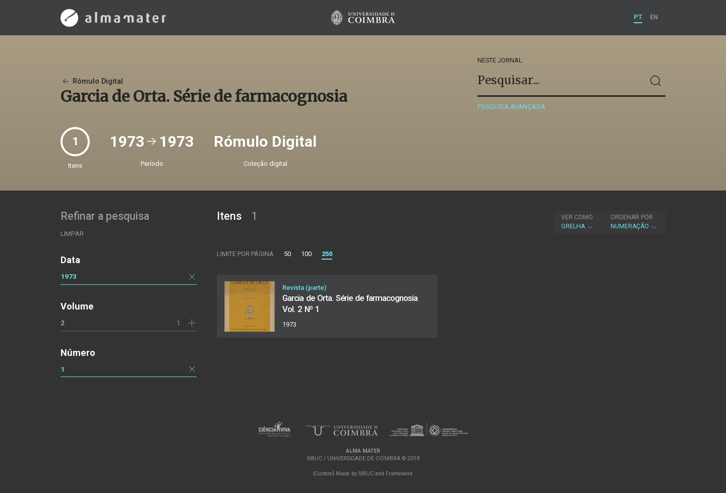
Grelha (577, 221)
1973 (68, 276)
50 (287, 254)
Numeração (634, 221)
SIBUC (366, 473)
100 (306, 254)
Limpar (72, 233)
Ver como (577, 217)
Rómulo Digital (91, 81)
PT (638, 17)
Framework (399, 473)
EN (654, 17)
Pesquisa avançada (511, 106)
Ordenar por (632, 217)
